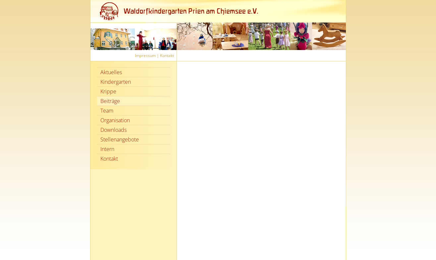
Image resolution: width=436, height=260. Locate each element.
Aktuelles (111, 72)
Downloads (113, 129)
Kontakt (167, 55)
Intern (107, 149)
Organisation (115, 120)
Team (106, 110)
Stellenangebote (119, 139)
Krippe (108, 91)
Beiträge (110, 101)
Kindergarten (115, 81)
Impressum (145, 55)
